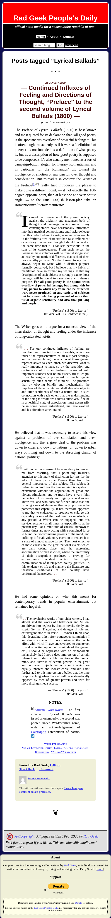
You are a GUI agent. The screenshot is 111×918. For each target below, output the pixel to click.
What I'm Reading (55, 743)
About (54, 36)
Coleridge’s (38, 732)
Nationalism (81, 748)
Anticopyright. (21, 836)
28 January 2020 (55, 82)
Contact (68, 36)
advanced (71, 45)
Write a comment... (39, 778)
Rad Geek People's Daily (55, 18)
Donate (78, 903)
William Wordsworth (48, 710)
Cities (48, 748)
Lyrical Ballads (63, 748)
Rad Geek (91, 836)
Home (40, 36)
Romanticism (42, 752)
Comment (46, 769)
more (100, 869)
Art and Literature (32, 748)
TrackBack (27, 769)
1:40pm (55, 765)
